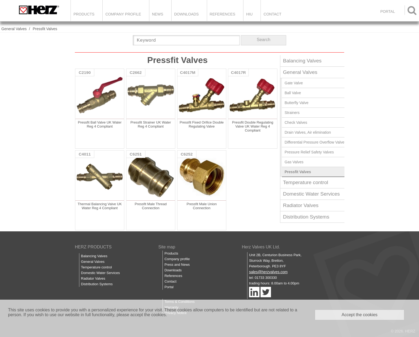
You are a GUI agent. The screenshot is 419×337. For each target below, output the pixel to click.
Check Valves (296, 122)
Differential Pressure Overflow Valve (314, 142)
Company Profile (123, 14)
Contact (272, 14)
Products (84, 14)
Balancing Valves (302, 61)
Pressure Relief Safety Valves (309, 152)
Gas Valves (294, 162)
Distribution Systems (306, 217)
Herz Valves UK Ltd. (261, 247)
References (222, 14)
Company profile (177, 259)
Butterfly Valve (296, 103)
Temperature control (305, 182)
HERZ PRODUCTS (93, 247)
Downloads (186, 14)
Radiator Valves (301, 205)
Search (263, 39)
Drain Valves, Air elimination (308, 132)
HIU (249, 14)
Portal (168, 287)
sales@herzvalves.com (268, 272)
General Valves (14, 29)
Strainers (292, 112)
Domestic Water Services (311, 194)
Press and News (177, 265)
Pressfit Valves (45, 29)
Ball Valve (293, 93)
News (157, 14)
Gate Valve (294, 83)
